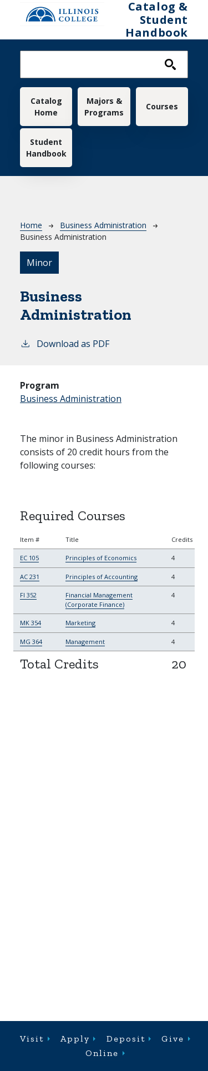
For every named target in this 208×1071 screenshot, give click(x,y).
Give (172, 1038)
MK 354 (30, 623)
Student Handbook (46, 148)
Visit (32, 1038)
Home (31, 225)
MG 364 (31, 641)
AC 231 (29, 576)
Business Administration (103, 225)
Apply (75, 1038)
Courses (162, 106)
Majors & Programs (104, 106)
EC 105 (29, 558)
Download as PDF (64, 343)
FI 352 (28, 595)
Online (102, 1053)
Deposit (125, 1038)
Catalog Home (46, 106)
